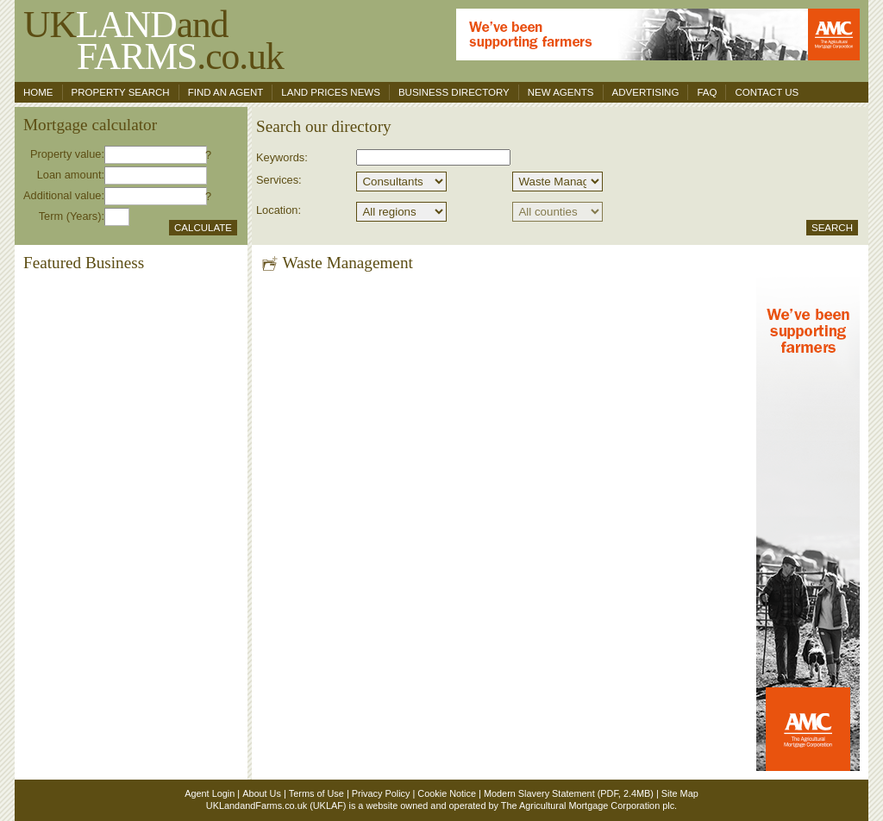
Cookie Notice (446, 793)
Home (38, 92)
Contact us (766, 92)
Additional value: (63, 195)
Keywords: (282, 157)
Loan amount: (70, 174)
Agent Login (210, 793)
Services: (279, 179)
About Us (261, 793)
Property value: (67, 153)
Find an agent (226, 92)
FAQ (707, 92)
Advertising (645, 92)
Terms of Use (316, 793)
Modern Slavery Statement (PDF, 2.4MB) (569, 793)
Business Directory (454, 92)
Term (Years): (71, 216)
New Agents (561, 92)
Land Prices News (330, 92)
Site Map (679, 793)
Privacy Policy (381, 793)
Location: (278, 210)
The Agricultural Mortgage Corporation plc (587, 805)
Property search (121, 92)
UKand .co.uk (153, 40)
